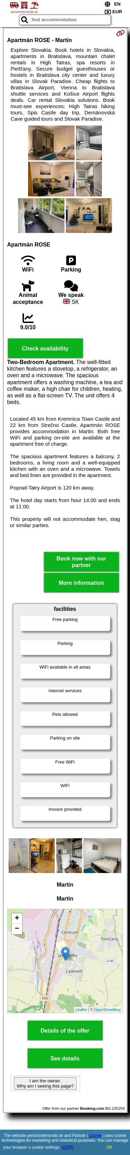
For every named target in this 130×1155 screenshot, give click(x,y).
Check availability (45, 349)
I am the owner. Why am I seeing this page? (45, 1083)
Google (95, 1135)
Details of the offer (65, 1031)
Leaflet (81, 1010)
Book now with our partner (81, 562)
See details (65, 1058)
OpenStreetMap (107, 1010)
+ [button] (17, 918)
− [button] (17, 929)
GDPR (68, 1147)
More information (81, 583)
